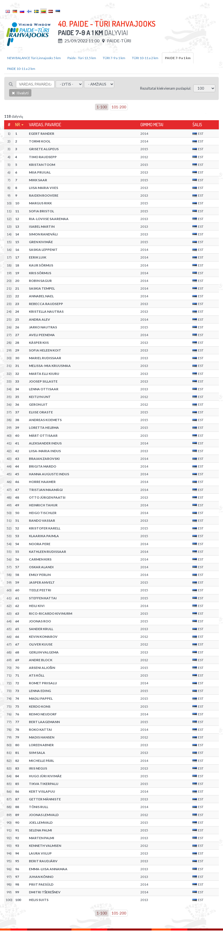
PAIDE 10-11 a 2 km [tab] (21, 69)
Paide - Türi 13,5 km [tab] (81, 58)
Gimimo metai (151, 124)
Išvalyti (20, 92)
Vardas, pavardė (45, 124)
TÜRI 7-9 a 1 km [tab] (114, 58)
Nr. (18, 124)
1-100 (102, 107)
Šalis (197, 124)
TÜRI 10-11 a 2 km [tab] (145, 58)
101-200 (119, 107)
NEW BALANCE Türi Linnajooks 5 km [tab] (34, 58)
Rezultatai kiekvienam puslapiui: (165, 88)
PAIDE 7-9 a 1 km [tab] (178, 58)
